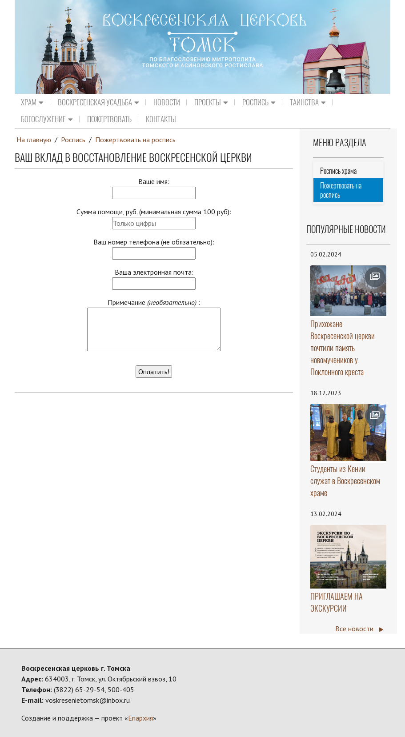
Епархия (140, 717)
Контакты (161, 119)
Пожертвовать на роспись (135, 139)
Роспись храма (338, 171)
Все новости (359, 628)
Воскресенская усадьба (98, 102)
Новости (166, 102)
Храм (32, 102)
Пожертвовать (109, 119)
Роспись (259, 102)
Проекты (211, 102)
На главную (33, 139)
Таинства (308, 102)
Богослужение (47, 119)
